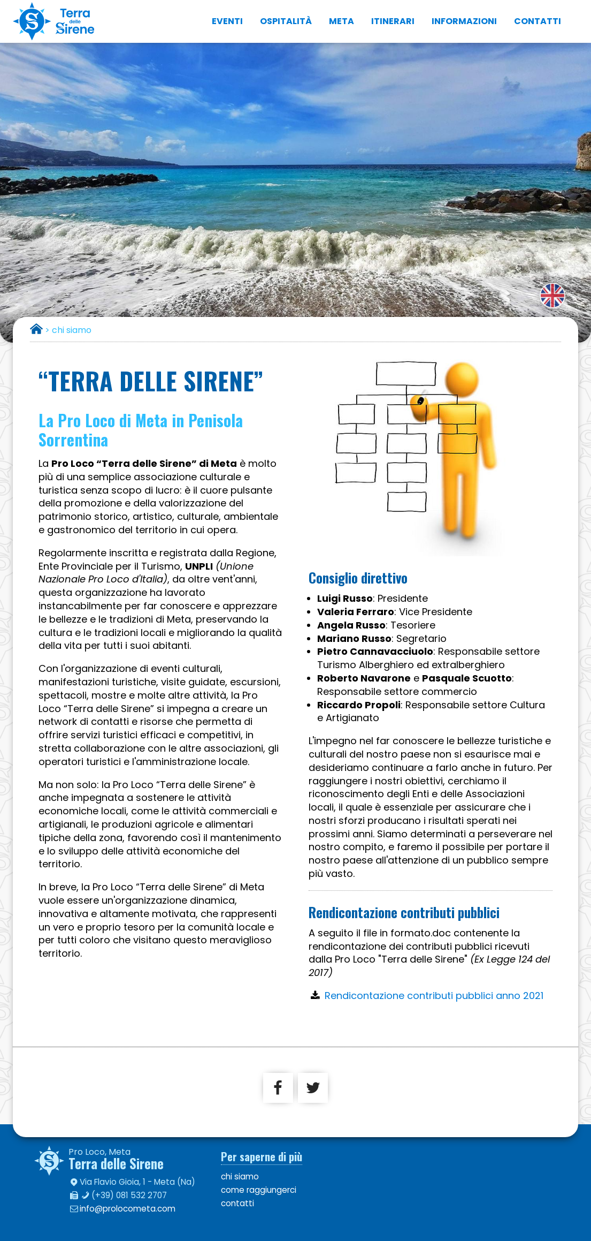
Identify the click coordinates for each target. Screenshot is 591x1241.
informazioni (464, 21)
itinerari (393, 21)
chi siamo (240, 1176)
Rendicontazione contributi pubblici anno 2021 (434, 995)
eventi (227, 21)
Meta (341, 21)
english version (552, 295)
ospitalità (286, 21)
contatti (537, 21)
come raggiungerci (258, 1189)
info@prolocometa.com (127, 1208)
